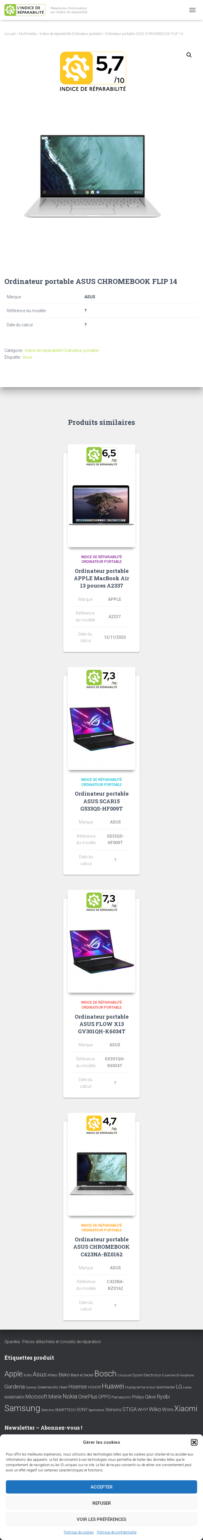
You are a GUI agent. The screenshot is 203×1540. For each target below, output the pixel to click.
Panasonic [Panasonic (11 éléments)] (121, 1397)
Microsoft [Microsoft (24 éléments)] (36, 1397)
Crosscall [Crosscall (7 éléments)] (124, 1375)
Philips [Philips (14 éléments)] (138, 1397)
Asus (27, 357)
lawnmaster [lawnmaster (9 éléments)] (166, 1387)
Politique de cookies (79, 1532)
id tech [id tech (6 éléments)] (151, 1387)
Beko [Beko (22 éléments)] (64, 1375)
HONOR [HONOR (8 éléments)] (94, 1387)
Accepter (102, 1487)
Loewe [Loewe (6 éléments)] (187, 1387)
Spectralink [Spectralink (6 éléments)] (96, 1410)
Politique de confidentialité (117, 1532)
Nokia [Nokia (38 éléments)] (70, 1396)
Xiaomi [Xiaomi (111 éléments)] (185, 1408)
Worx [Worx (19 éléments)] (167, 1409)
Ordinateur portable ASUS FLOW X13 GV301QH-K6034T (102, 1024)
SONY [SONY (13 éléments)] (82, 1409)
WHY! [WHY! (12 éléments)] (143, 1409)
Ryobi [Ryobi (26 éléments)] (163, 1396)
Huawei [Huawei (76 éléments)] (113, 1386)
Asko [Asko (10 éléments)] (28, 1375)
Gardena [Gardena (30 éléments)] (14, 1386)
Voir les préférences (101, 1519)
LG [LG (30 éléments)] (179, 1386)
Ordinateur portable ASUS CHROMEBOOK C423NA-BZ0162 (101, 1247)
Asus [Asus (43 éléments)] (39, 1374)
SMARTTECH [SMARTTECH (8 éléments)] (65, 1410)
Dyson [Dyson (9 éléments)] (137, 1375)
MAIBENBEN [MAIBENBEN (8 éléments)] (14, 1397)
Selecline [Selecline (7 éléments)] (47, 1410)
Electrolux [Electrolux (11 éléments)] (152, 1375)
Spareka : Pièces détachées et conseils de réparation (52, 1341)
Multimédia (27, 34)
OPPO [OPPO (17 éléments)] (104, 1397)
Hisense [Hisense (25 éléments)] (77, 1387)
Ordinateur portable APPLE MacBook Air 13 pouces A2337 (101, 578)
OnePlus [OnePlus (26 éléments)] (87, 1396)
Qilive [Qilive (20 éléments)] (150, 1397)
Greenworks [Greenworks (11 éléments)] (47, 1387)
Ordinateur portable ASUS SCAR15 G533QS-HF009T (102, 801)
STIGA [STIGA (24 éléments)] (129, 1409)
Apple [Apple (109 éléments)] (13, 1373)
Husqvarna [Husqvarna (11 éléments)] (135, 1387)
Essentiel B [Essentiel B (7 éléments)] (170, 1375)
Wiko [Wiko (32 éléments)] (155, 1409)
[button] (194, 1442)
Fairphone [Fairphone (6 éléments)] (186, 1375)
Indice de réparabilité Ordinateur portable (71, 34)
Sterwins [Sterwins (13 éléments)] (113, 1409)
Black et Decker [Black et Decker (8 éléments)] (82, 1375)
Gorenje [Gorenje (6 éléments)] (31, 1387)
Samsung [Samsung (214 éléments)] (22, 1408)
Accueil (10, 34)
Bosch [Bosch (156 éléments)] (105, 1373)
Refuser (101, 1503)
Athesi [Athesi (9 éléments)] (52, 1375)
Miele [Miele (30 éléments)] (55, 1396)
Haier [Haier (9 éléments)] (63, 1387)
